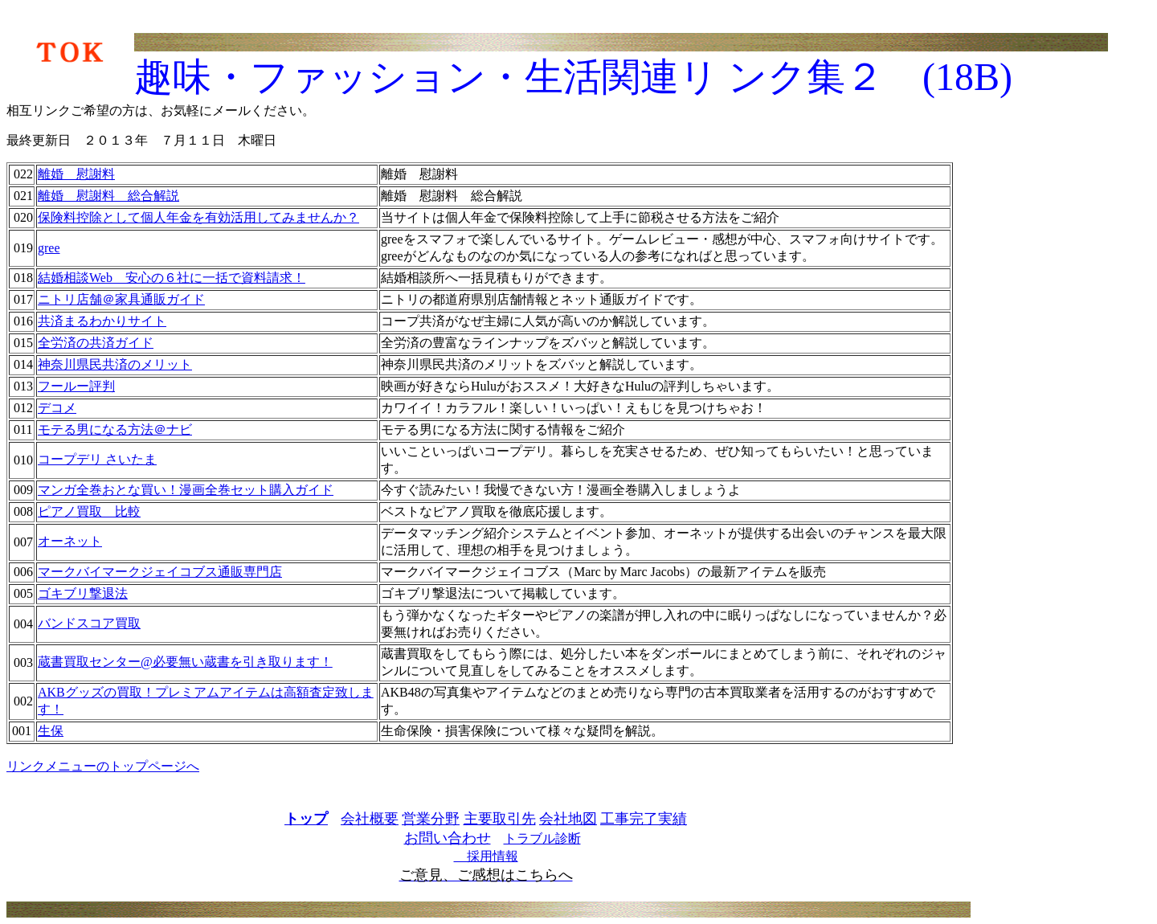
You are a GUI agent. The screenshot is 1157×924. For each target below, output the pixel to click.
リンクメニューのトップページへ (102, 766)
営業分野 (431, 819)
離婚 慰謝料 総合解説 (108, 195)
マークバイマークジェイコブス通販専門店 (160, 572)
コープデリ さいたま (97, 459)
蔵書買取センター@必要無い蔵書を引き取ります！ (185, 661)
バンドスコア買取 (89, 623)
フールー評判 (76, 386)
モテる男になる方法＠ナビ (115, 429)
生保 (50, 731)
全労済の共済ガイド (95, 343)
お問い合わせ (447, 838)
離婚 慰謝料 (76, 174)
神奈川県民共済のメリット (115, 364)
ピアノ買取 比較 (89, 511)
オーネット (70, 541)
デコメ (57, 408)
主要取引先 (500, 819)
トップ (306, 819)
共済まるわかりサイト (102, 321)
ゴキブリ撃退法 (83, 593)
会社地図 (568, 819)
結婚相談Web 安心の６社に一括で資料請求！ (171, 277)
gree (49, 248)
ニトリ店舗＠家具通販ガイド (121, 299)
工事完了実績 (643, 819)
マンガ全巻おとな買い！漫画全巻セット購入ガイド (185, 490)
